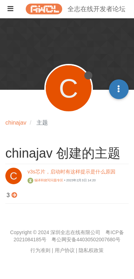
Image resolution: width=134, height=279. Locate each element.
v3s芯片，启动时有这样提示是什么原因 (71, 172)
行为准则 (40, 250)
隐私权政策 (91, 250)
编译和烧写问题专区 (45, 180)
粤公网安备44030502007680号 (85, 239)
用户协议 (65, 250)
